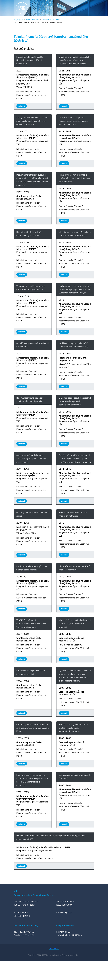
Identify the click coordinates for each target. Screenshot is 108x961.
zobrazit (21, 106)
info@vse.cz (67, 912)
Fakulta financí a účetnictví (51, 19)
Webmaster (54, 948)
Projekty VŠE (18, 19)
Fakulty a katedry (32, 19)
